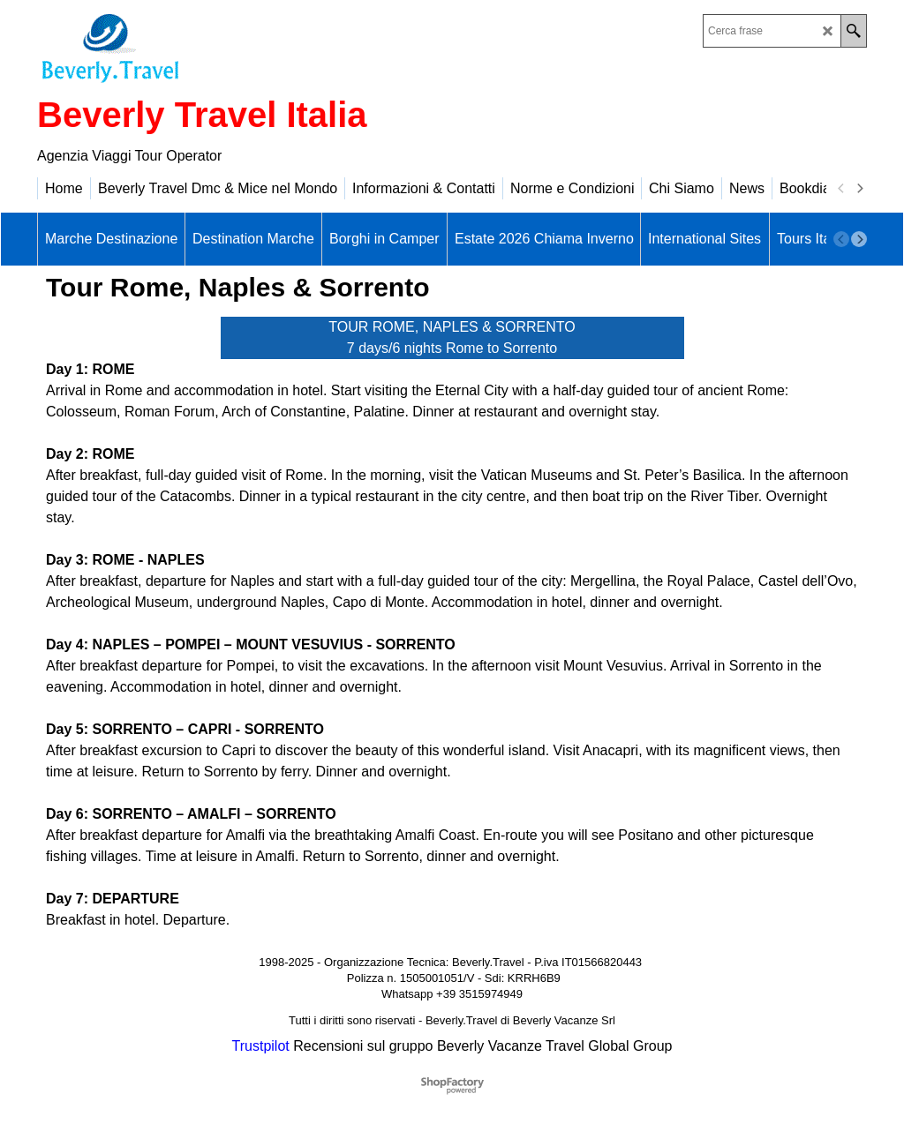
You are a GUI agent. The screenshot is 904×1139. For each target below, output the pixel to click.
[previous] (841, 189)
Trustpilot (261, 1045)
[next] (859, 189)
